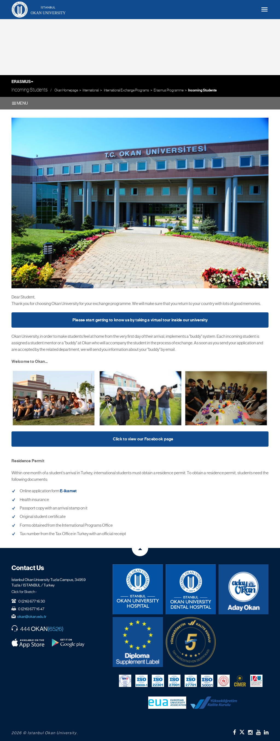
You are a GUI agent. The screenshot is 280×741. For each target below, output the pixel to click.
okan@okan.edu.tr (31, 616)
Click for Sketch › (24, 591)
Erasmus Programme (168, 90)
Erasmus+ (22, 81)
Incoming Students (202, 90)
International (91, 90)
